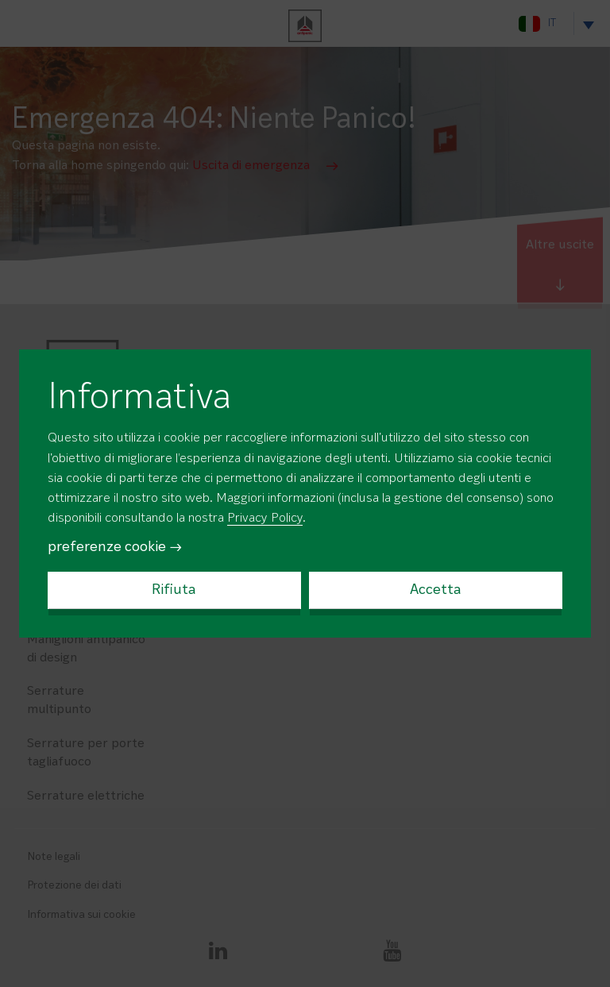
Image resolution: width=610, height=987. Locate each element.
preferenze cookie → (115, 546)
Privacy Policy (265, 518)
